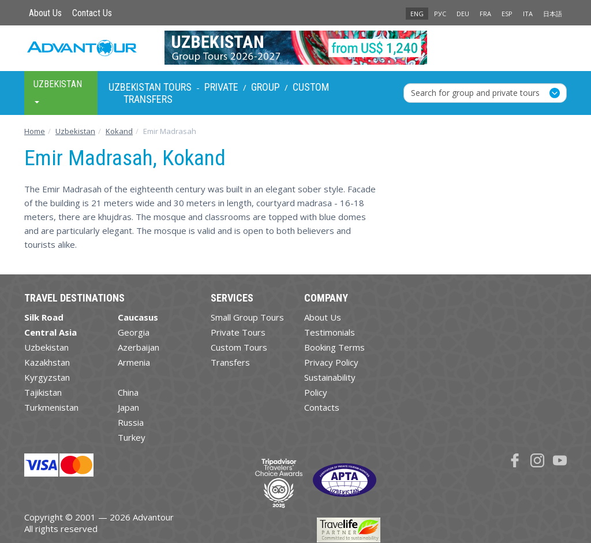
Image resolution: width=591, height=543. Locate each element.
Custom (311, 87)
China (128, 392)
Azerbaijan (138, 347)
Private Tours (238, 332)
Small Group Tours (247, 317)
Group (265, 87)
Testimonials (329, 332)
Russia (131, 422)
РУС (440, 13)
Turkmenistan (51, 407)
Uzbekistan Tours (150, 87)
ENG (417, 13)
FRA (485, 13)
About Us (45, 13)
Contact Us (92, 13)
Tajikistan (43, 392)
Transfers (148, 99)
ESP (507, 13)
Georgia (133, 332)
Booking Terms (334, 347)
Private (221, 87)
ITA (528, 13)
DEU (463, 13)
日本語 (552, 13)
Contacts (321, 407)
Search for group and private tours (475, 92)
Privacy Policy (331, 362)
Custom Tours (239, 347)
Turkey (131, 437)
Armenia (134, 362)
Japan (128, 407)
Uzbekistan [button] (57, 91)
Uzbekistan (46, 347)
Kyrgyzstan (47, 377)
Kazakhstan (47, 362)
